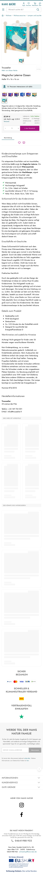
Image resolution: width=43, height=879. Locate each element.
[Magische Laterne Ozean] (4, 100)
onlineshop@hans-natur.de (28, 852)
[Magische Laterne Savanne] (34, 94)
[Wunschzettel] (19, 142)
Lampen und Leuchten (35, 15)
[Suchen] (38, 9)
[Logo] (9, 4)
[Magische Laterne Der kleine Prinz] (22, 94)
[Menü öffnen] (3, 9)
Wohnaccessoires (20, 15)
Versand (6, 121)
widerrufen (27, 758)
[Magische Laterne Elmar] (28, 94)
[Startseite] (3, 15)
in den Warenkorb (29, 128)
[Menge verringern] (5, 128)
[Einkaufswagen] (35, 4)
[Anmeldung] (24, 4)
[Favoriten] (29, 4)
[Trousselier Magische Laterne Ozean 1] (21, 38)
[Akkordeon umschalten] (21, 778)
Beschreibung (8, 138)
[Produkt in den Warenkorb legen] (12, 128)
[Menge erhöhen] (18, 128)
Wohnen (8, 15)
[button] (23, 4)
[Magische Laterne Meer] (10, 94)
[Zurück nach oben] (39, 769)
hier (28, 761)
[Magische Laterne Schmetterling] (16, 94)
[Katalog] (24, 142)
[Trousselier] (38, 68)
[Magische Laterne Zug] (4, 94)
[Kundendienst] (40, 4)
